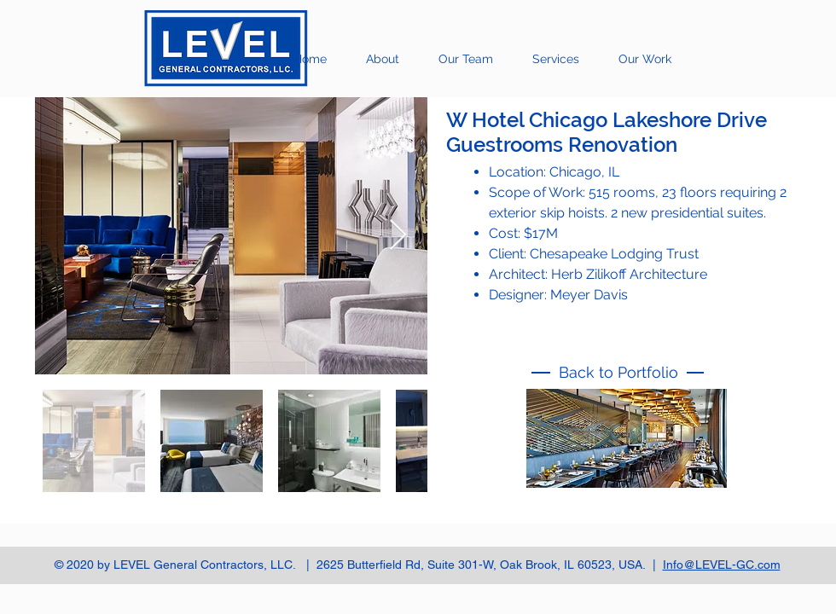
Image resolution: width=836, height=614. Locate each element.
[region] (626, 450)
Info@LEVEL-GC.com (722, 564)
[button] (645, 59)
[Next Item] (398, 235)
